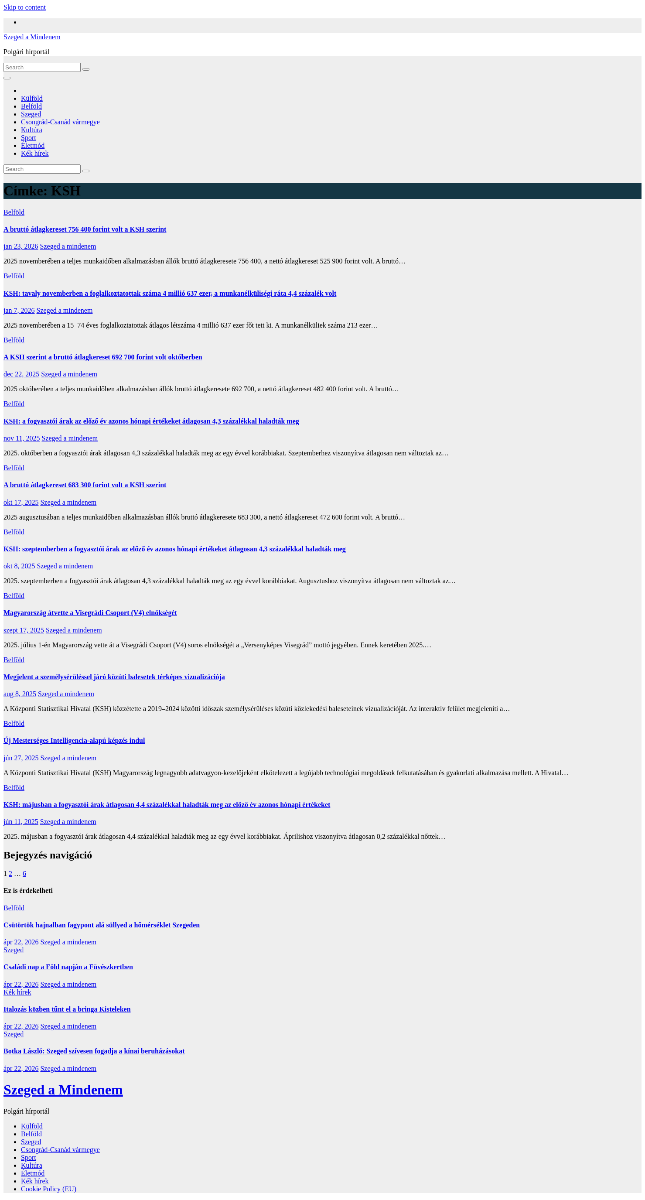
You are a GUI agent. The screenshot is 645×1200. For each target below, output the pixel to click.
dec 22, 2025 (21, 374)
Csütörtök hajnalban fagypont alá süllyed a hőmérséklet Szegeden (101, 925)
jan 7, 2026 (19, 310)
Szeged (31, 114)
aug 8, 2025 (19, 693)
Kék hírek (35, 153)
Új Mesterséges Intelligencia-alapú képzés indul (74, 740)
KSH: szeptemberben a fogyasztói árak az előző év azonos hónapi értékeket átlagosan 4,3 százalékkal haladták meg (174, 549)
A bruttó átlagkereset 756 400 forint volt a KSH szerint (84, 229)
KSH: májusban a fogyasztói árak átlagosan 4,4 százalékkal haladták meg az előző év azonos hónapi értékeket (166, 804)
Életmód (32, 145)
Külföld (32, 98)
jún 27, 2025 (20, 758)
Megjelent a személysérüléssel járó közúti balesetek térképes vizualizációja (114, 676)
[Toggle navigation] (6, 78)
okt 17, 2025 (20, 502)
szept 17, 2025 (23, 630)
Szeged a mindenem (68, 246)
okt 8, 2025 (19, 566)
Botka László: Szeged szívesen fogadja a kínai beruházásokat (94, 1051)
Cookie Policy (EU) (48, 1189)
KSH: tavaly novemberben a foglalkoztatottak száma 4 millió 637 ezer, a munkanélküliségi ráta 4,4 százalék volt (169, 293)
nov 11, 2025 (21, 438)
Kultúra (31, 129)
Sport (28, 137)
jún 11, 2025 (20, 821)
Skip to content (24, 7)
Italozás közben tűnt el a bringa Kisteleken (67, 1009)
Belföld (31, 106)
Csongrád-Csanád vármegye (60, 122)
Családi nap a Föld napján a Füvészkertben (68, 967)
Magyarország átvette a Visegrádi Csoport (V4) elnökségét (90, 612)
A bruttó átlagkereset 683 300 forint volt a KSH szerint (84, 485)
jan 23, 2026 (20, 246)
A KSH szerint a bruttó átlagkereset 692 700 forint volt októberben (102, 357)
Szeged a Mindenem (32, 37)
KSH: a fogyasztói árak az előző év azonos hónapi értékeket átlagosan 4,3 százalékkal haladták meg (151, 421)
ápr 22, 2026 (20, 942)
